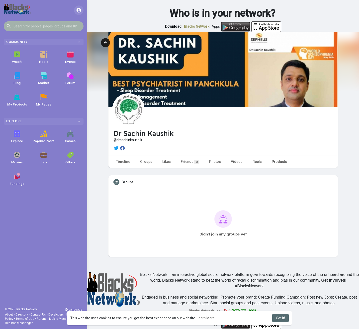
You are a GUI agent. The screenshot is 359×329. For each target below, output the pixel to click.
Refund (42, 319)
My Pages (43, 100)
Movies (17, 158)
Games (70, 136)
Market (43, 78)
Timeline (123, 162)
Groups (146, 162)
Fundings (17, 179)
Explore (17, 136)
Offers (70, 158)
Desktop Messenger (19, 323)
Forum (70, 78)
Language (73, 309)
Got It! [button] (280, 318)
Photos (215, 162)
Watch (17, 57)
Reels (43, 57)
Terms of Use (25, 319)
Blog (17, 78)
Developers (56, 314)
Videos (237, 162)
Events (70, 57)
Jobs (43, 158)
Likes (166, 162)
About (9, 314)
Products (279, 162)
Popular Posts (43, 136)
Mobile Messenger (62, 319)
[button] (44, 26)
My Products (17, 100)
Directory (21, 314)
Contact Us (38, 314)
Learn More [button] (206, 318)
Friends (190, 162)
